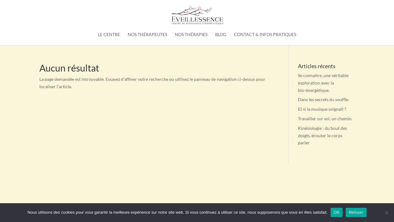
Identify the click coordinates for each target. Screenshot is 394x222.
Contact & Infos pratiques (265, 34)
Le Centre (109, 34)
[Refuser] (386, 212)
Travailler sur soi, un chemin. (325, 118)
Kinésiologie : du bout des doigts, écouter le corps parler (322, 135)
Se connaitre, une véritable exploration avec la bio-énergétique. (323, 83)
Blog (220, 34)
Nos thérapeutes (147, 34)
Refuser (356, 212)
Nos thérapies (191, 34)
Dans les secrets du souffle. (323, 99)
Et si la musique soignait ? (322, 109)
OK (337, 212)
